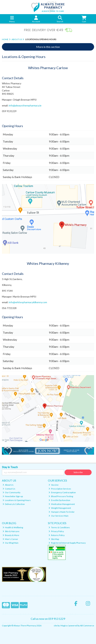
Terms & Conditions (59, 527)
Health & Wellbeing (13, 527)
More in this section (48, 46)
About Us (8, 484)
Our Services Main (58, 515)
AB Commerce (87, 625)
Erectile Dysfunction (59, 500)
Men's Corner (10, 539)
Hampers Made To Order (62, 512)
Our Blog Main (11, 542)
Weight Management (60, 508)
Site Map (54, 539)
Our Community (12, 492)
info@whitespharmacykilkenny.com (28, 302)
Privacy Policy (56, 531)
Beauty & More (11, 535)
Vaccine (53, 484)
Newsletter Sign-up (13, 496)
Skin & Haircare (11, 531)
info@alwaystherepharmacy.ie (25, 105)
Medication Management (62, 504)
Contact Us (9, 488)
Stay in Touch (10, 467)
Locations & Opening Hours (17, 500)
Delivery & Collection (14, 504)
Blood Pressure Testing (61, 496)
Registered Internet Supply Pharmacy (67, 542)
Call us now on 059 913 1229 (48, 618)
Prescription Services (60, 488)
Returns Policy (57, 535)
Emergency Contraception (62, 492)
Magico (64, 625)
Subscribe (78, 472)
